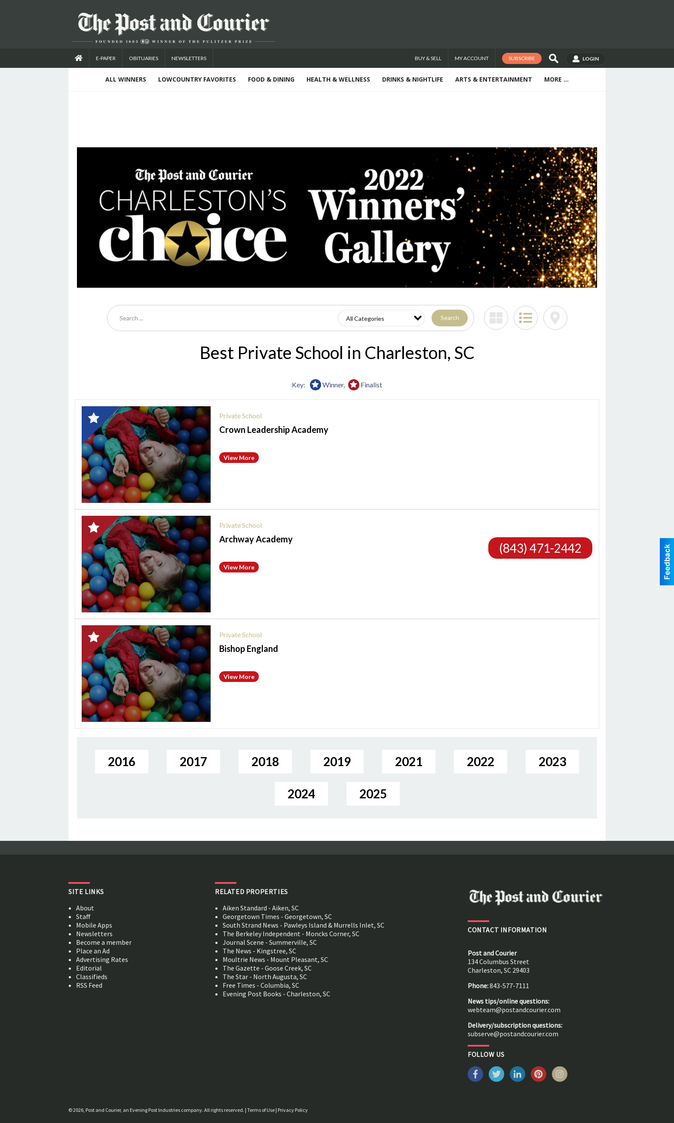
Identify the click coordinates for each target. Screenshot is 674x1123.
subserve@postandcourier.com (513, 1033)
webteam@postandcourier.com (514, 1009)
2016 (121, 761)
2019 (337, 761)
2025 (373, 793)
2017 (193, 761)
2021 (409, 761)
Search (450, 317)
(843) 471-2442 (540, 548)
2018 (265, 761)
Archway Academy (256, 539)
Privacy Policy (293, 1110)
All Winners (125, 79)
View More (239, 457)
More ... (556, 79)
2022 (480, 761)
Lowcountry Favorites (197, 79)
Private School (240, 415)
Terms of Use (261, 1110)
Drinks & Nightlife (412, 79)
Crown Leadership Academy (273, 429)
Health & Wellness (338, 79)
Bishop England (248, 648)
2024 (301, 793)
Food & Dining (271, 79)
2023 (552, 761)
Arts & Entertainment (493, 79)
